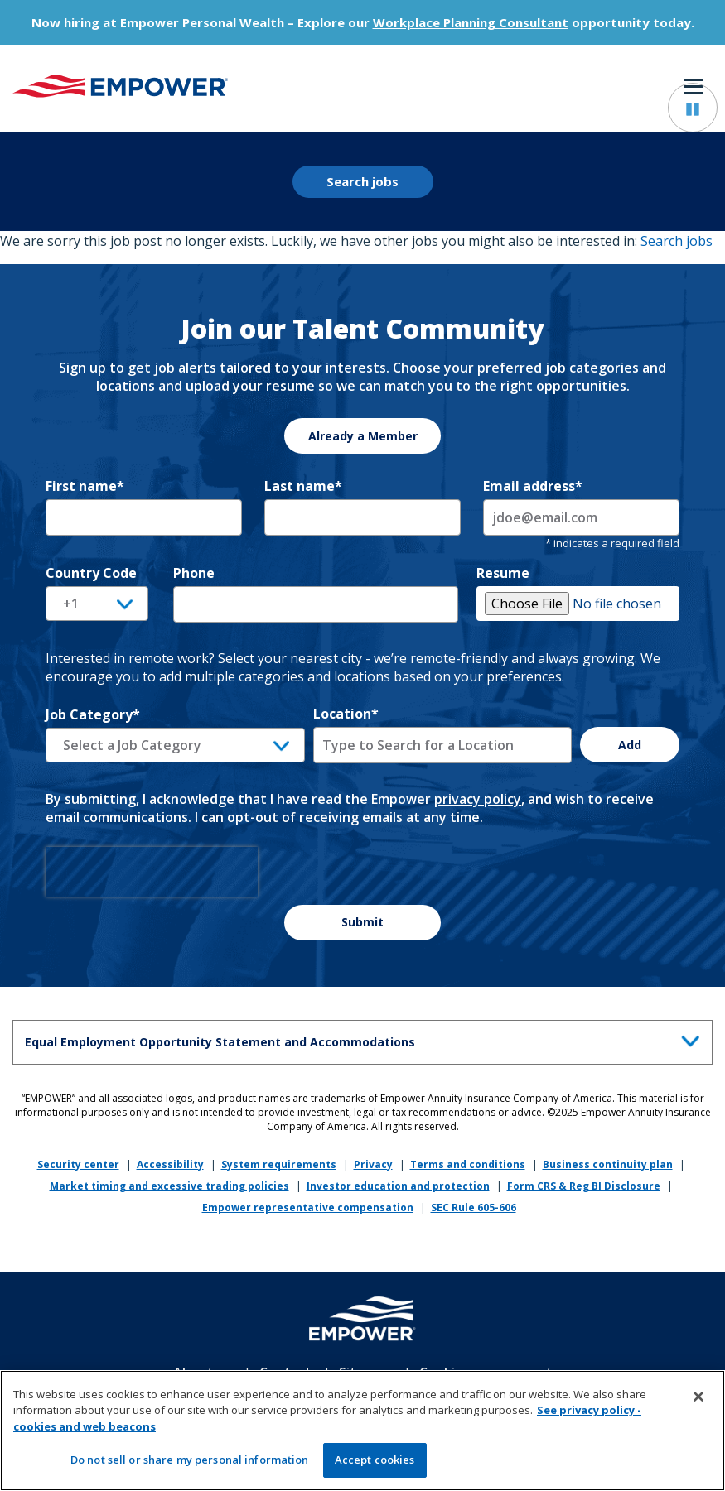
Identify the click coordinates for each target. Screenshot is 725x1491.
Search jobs (362, 181)
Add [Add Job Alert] (629, 745)
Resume (502, 573)
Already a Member (363, 436)
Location (346, 714)
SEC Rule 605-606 (473, 1207)
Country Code (91, 573)
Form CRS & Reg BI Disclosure (583, 1186)
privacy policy (477, 799)
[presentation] (152, 872)
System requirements (278, 1164)
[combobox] (443, 745)
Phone (194, 573)
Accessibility (170, 1164)
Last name (303, 486)
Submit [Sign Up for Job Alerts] (362, 922)
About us (202, 1373)
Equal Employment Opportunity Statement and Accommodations (366, 1039)
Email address (532, 486)
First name (85, 486)
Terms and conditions (467, 1164)
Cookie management (486, 1373)
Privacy (373, 1164)
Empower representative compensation (307, 1207)
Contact (285, 1373)
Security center (78, 1164)
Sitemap (365, 1373)
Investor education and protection (398, 1186)
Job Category (93, 714)
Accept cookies (375, 1467)
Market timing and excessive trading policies (169, 1186)
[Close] (698, 1403)
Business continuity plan (608, 1164)
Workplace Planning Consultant (470, 22)
